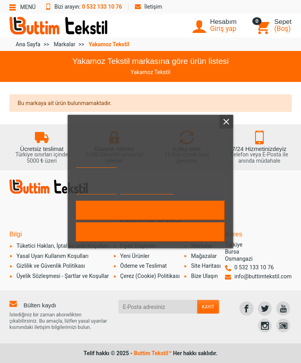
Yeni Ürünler (135, 256)
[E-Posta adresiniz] (157, 306)
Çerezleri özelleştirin (147, 190)
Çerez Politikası (96, 164)
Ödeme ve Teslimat (143, 266)
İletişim (148, 7)
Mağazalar (204, 256)
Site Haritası (206, 266)
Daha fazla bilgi (96, 190)
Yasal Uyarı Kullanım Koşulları (52, 256)
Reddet (150, 232)
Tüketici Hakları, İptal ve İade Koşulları (62, 246)
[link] (246, 308)
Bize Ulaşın (204, 276)
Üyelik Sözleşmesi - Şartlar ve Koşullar (62, 276)
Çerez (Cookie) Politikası (150, 276)
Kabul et (150, 210)
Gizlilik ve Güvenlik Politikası (50, 266)
